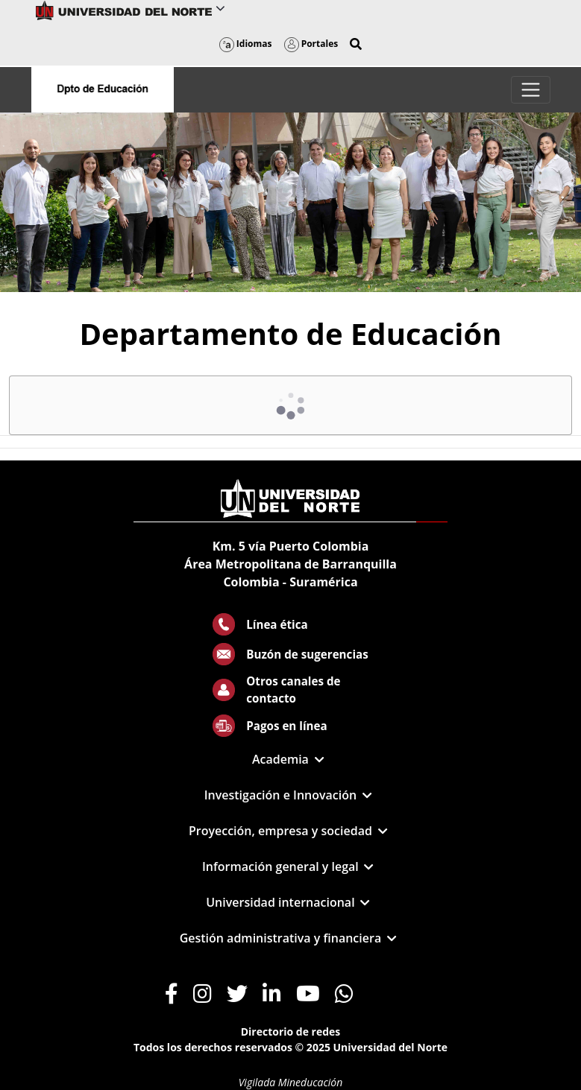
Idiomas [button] (245, 43)
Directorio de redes (291, 1031)
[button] (356, 44)
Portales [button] (311, 43)
